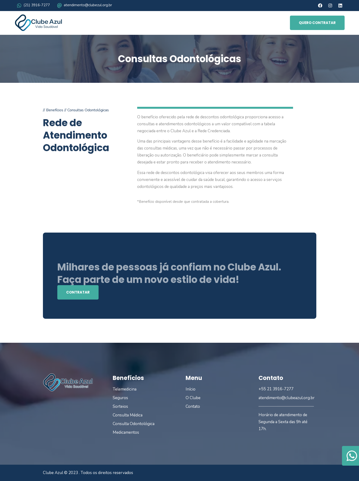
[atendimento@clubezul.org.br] (59, 5)
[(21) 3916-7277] (19, 5)
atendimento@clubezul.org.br (88, 5)
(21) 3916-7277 (37, 5)
